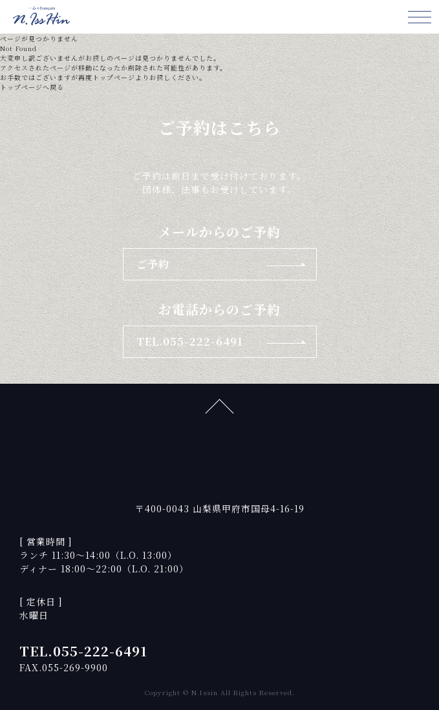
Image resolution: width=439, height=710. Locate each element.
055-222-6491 (100, 651)
